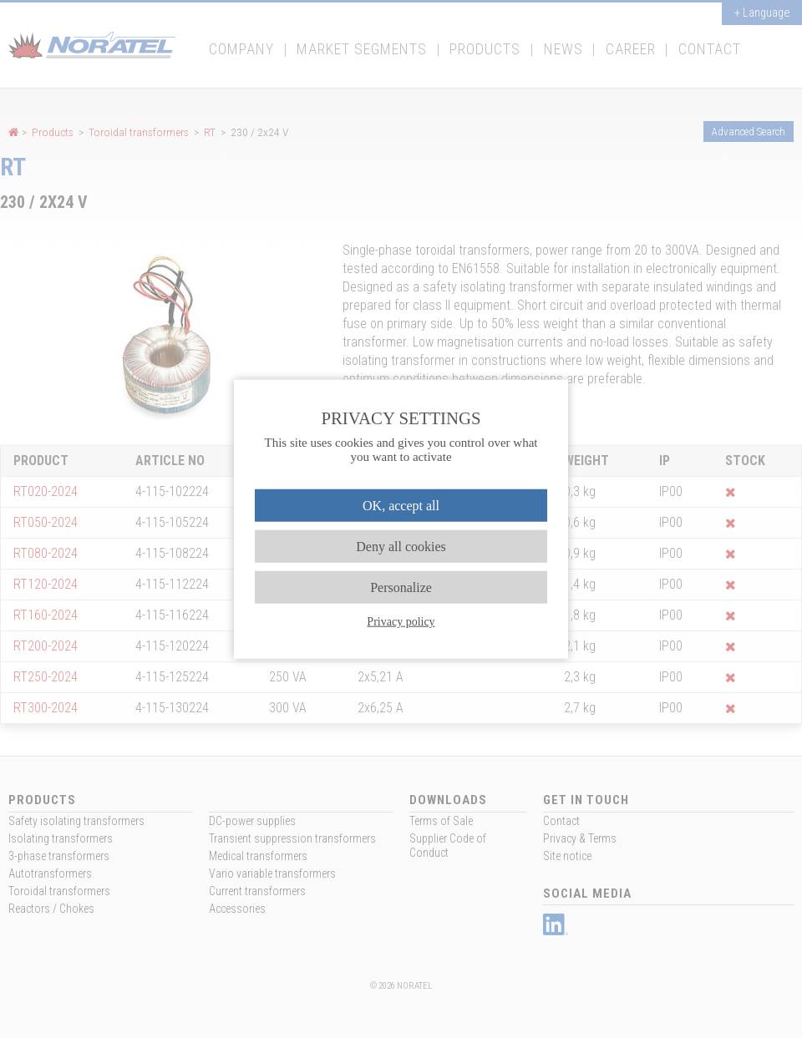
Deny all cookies (401, 546)
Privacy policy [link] (400, 621)
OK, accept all (401, 505)
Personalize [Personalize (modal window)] (401, 587)
